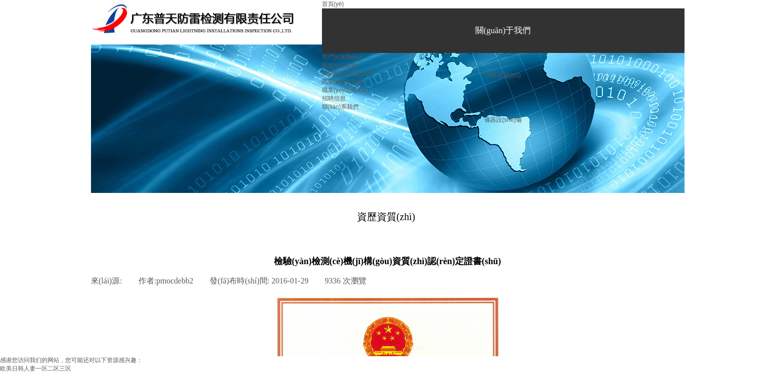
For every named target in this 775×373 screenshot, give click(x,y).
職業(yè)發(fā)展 (343, 81)
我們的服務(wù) (342, 56)
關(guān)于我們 (503, 30)
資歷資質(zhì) (503, 75)
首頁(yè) (333, 3)
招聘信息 (334, 98)
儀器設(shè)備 (502, 119)
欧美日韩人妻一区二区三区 (35, 368)
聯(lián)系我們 (340, 106)
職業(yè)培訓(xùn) (345, 90)
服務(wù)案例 (339, 65)
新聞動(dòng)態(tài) (347, 73)
